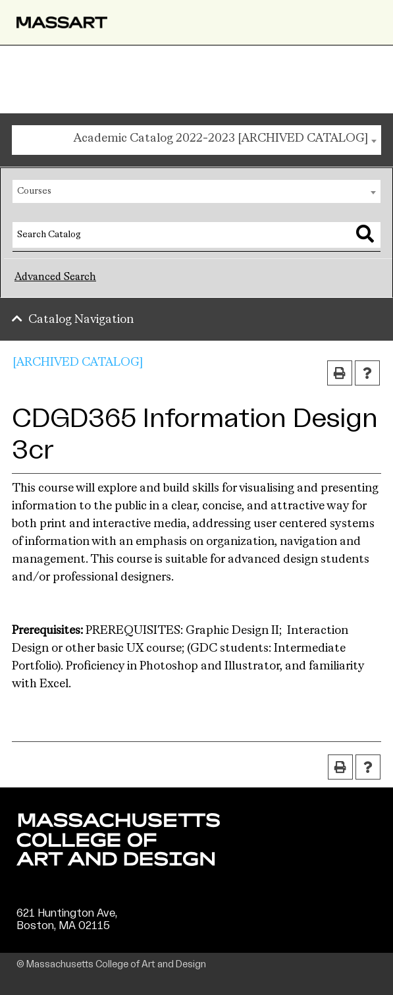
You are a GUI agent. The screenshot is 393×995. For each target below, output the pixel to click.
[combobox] (196, 140)
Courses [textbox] (34, 191)
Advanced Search (55, 277)
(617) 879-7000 (57, 938)
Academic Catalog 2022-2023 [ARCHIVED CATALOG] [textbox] (221, 138)
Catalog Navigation (81, 320)
